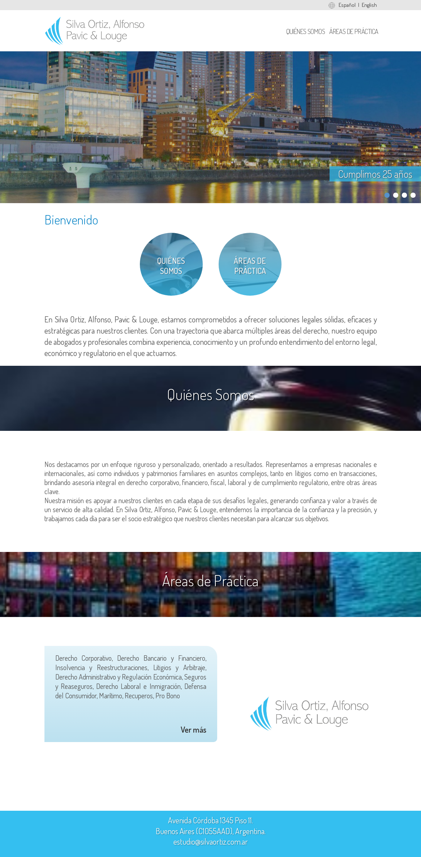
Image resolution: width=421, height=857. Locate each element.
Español (347, 4)
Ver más (193, 729)
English (369, 4)
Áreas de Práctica (353, 31)
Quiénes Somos (305, 31)
